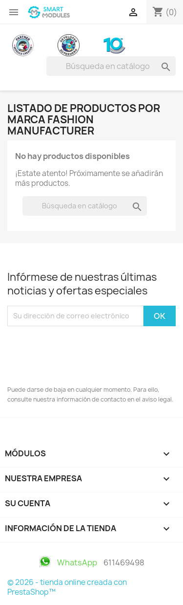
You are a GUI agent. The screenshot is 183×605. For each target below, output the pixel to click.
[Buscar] (111, 66)
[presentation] (81, 353)
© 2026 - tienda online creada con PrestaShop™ (67, 587)
